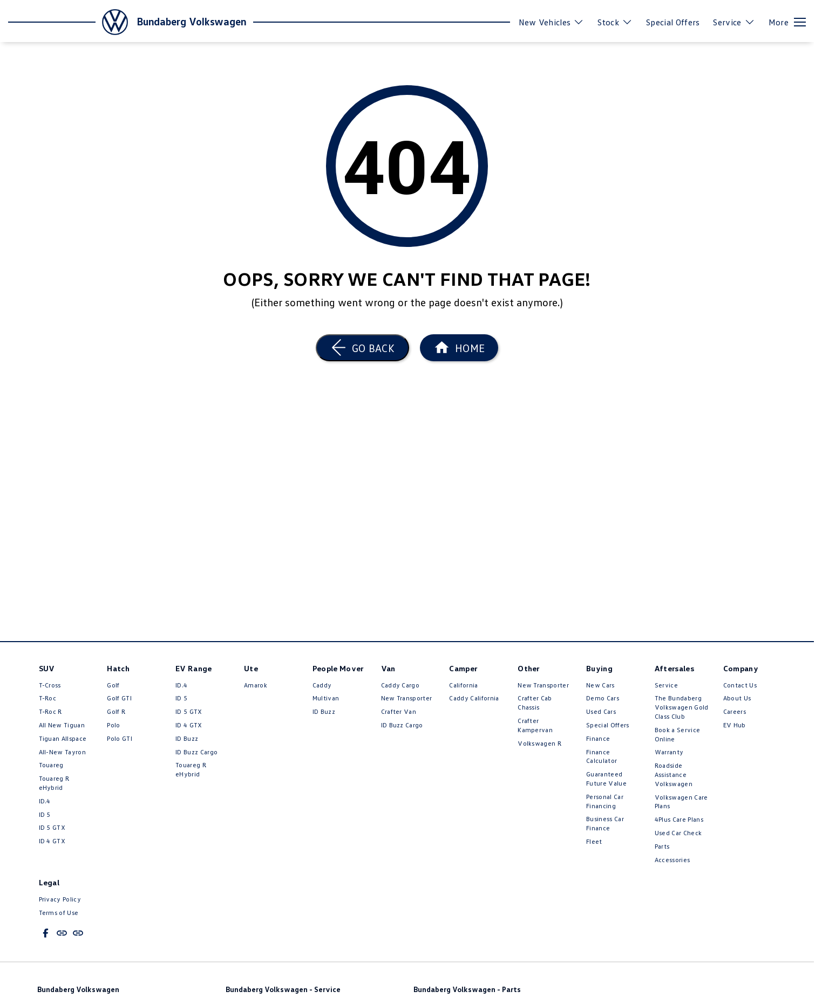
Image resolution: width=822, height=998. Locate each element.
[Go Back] (362, 347)
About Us (737, 698)
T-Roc (48, 698)
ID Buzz (186, 738)
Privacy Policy (60, 899)
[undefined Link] (62, 933)
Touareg (51, 765)
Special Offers (672, 22)
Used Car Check (678, 833)
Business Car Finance (605, 823)
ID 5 (45, 814)
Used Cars (601, 711)
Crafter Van (399, 711)
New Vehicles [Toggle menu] (552, 22)
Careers (734, 711)
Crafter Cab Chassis (535, 702)
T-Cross (50, 685)
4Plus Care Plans (679, 819)
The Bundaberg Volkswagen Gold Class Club (682, 707)
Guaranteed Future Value (606, 778)
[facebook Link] (45, 933)
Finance (598, 738)
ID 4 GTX (52, 841)
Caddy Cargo (400, 685)
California (463, 685)
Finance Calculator (601, 756)
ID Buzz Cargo (196, 752)
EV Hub (734, 725)
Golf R (116, 711)
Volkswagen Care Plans (681, 801)
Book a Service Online (677, 734)
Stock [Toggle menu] (615, 22)
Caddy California (474, 698)
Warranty (669, 752)
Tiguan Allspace (63, 738)
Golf (113, 685)
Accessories (672, 860)
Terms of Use (59, 912)
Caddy (322, 685)
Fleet (594, 841)
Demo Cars (602, 698)
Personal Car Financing (604, 801)
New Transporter (406, 698)
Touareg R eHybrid (54, 782)
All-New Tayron (62, 752)
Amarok (255, 685)
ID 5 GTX (52, 827)
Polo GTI (119, 738)
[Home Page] (459, 347)
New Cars (600, 685)
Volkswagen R (539, 743)
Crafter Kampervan (535, 725)
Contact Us (740, 685)
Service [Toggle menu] (734, 22)
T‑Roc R (50, 711)
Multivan (326, 698)
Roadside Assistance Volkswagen (673, 774)
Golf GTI (119, 698)
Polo (113, 725)
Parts (662, 846)
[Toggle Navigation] (787, 22)
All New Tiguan (62, 725)
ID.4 (45, 801)
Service (666, 685)
